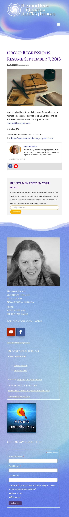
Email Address (16, 456)
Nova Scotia (17, 493)
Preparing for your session (29, 379)
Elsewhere (16, 497)
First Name (15, 466)
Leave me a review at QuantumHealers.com (29, 390)
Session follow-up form (19, 396)
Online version (20, 365)
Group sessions (23, 65)
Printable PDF (20, 370)
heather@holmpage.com (18, 123)
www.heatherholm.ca (17, 159)
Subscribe (16, 212)
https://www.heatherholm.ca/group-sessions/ (32, 138)
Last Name (14, 475)
